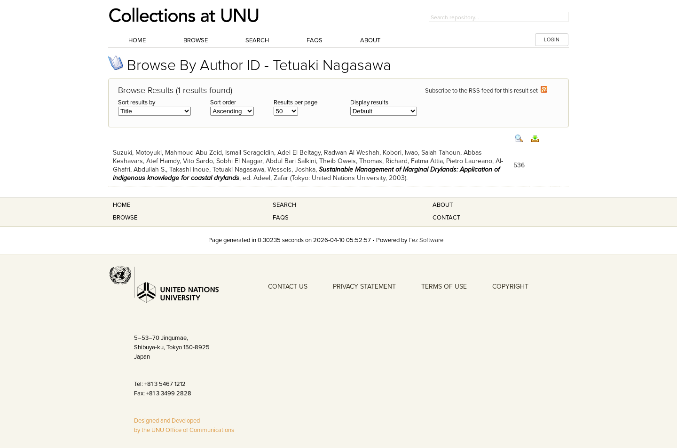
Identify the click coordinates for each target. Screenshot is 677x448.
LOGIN (551, 40)
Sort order (223, 102)
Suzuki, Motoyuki (137, 153)
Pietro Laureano (469, 161)
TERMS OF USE (444, 287)
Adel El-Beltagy (299, 153)
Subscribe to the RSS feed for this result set (486, 90)
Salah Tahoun (440, 153)
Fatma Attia (427, 161)
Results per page (295, 102)
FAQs (315, 40)
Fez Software (426, 240)
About (370, 40)
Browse (195, 40)
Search (257, 40)
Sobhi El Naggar (239, 161)
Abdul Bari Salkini (291, 161)
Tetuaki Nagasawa (238, 169)
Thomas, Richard (383, 161)
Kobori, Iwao (400, 153)
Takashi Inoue (189, 169)
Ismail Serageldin (249, 153)
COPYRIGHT (510, 287)
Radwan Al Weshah (351, 153)
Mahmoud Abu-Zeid (193, 153)
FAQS (281, 217)
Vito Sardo (198, 161)
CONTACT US (287, 287)
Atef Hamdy (163, 161)
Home (137, 40)
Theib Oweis (337, 161)
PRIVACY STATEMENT (364, 287)
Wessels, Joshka (291, 169)
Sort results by (136, 102)
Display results (369, 102)
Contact (446, 217)
